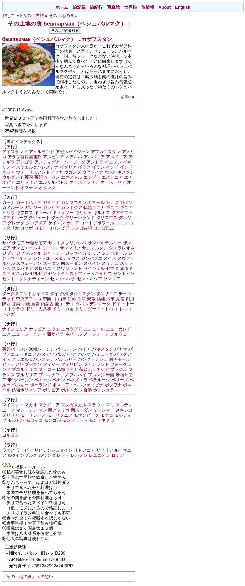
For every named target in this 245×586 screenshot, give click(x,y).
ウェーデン (28, 263)
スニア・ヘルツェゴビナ (77, 385)
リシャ (83, 212)
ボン (126, 202)
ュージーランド (29, 334)
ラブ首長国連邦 (24, 156)
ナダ (112, 202)
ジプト (91, 177)
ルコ (125, 309)
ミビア (37, 329)
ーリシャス (33, 415)
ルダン (10, 435)
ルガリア (26, 374)
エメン (113, 162)
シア (117, 455)
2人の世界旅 (32, 15)
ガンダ (72, 172)
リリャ (10, 415)
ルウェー (120, 334)
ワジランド (69, 268)
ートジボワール (97, 223)
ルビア (38, 273)
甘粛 (16, 304)
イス (109, 258)
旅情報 (147, 7)
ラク (84, 167)
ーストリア (113, 182)
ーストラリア (84, 182)
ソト (63, 455)
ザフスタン (73, 202)
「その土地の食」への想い (27, 576)
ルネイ (77, 374)
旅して (9, 15)
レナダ (15, 223)
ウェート (39, 217)
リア (94, 253)
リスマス (106, 217)
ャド (8, 298)
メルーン (12, 207)
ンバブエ (91, 258)
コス (122, 223)
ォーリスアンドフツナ (39, 172)
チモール (119, 359)
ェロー (47, 369)
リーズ (119, 380)
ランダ (47, 187)
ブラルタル (28, 253)
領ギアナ (94, 207)
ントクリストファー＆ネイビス (80, 273)
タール (96, 202)
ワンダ (47, 455)
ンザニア (106, 293)
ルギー (20, 385)
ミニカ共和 (38, 309)
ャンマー (103, 410)
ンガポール (114, 253)
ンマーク (100, 304)
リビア (51, 390)
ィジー (51, 364)
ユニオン (99, 455)
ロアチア (36, 223)
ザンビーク (86, 415)
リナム (110, 263)
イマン (56, 223)
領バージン (47, 177)
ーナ (8, 202)
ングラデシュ (93, 359)
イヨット (12, 405)
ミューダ (102, 354)
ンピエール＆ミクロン (35, 248)
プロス (24, 212)
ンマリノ (70, 248)
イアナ (51, 202)
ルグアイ (12, 177)
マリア (111, 279)
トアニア (84, 450)
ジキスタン (82, 293)
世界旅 (130, 7)
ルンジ (96, 374)
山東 (62, 298)
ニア (112, 207)
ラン (98, 167)
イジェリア (15, 329)
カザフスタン (97, 39)
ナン (58, 380)
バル (81, 304)
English (183, 7)
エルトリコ (24, 369)
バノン (79, 455)
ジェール (94, 329)
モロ (40, 228)
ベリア (104, 450)
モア (18, 243)
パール (73, 334)
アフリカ (58, 410)
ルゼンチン (55, 156)
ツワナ (113, 385)
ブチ (8, 253)
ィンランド (96, 364)
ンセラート (75, 420)
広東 (110, 298)
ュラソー (63, 212)
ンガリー (66, 359)
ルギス (101, 212)
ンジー (32, 207)
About (164, 7)
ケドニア (49, 405)
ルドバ (15, 420)
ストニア (112, 177)
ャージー (53, 253)
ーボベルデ (28, 202)
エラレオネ (121, 248)
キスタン (102, 349)
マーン (28, 187)
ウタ (112, 268)
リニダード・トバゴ (96, 309)
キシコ (124, 410)
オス (8, 450)
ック (57, 217)
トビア (24, 450)
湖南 (120, 298)
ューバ (42, 212)
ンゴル (52, 420)
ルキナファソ (53, 374)
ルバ (75, 156)
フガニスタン (105, 151)
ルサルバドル (53, 182)
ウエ (53, 329)
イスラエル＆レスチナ (30, 359)
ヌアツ (45, 354)
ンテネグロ (101, 420)
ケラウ (15, 309)
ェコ (125, 293)
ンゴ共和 (81, 228)
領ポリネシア (94, 369)
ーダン (51, 263)
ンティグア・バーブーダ (59, 162)
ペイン (91, 263)
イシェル (94, 268)
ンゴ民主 (103, 228)
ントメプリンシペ (67, 243)
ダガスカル (73, 405)
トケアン (12, 364)
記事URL (128, 97)
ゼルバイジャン (73, 151)
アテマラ (122, 212)
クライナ (92, 172)
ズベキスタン (119, 172)
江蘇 (71, 298)
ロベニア (45, 268)
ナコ (106, 415)
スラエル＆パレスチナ (35, 167)
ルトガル (71, 390)
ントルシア (89, 279)
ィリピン (71, 364)
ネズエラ (77, 380)
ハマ (84, 354)
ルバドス (66, 354)
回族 (26, 304)
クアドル (71, 177)
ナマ (120, 349)
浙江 (81, 298)
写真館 (113, 7)
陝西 (6, 304)
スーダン (71, 263)
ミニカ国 (63, 309)
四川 (130, 298)
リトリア (26, 182)
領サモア (36, 243)
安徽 (91, 298)
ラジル (118, 369)
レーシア (26, 410)
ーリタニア (60, 415)
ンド (112, 167)
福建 (101, 298)
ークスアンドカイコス (25, 293)
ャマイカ (75, 253)
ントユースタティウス (56, 258)
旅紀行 (96, 7)
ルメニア (116, 156)
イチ (84, 349)
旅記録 (79, 7)
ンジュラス (106, 390)
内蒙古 (47, 304)
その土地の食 (61, 15)
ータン (32, 364)
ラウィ (96, 405)
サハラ (55, 334)
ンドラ (94, 162)
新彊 (35, 304)
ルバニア (94, 156)
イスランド (15, 151)
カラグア (71, 329)
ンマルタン (95, 248)
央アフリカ (28, 298)
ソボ (26, 228)
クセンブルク (22, 455)
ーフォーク (96, 334)
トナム (42, 380)
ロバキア (22, 268)
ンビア (51, 207)
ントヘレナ (62, 279)
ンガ (8, 314)
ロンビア (58, 228)
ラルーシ (99, 380)
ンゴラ (24, 162)
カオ (30, 405)
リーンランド (80, 217)
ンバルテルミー (105, 243)
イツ (118, 304)
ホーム (62, 7)
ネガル (20, 273)
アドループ (15, 217)
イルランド (41, 151)
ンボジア (71, 207)
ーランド (40, 385)
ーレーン (66, 349)
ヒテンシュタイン (53, 450)
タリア (68, 167)
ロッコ (34, 420)
